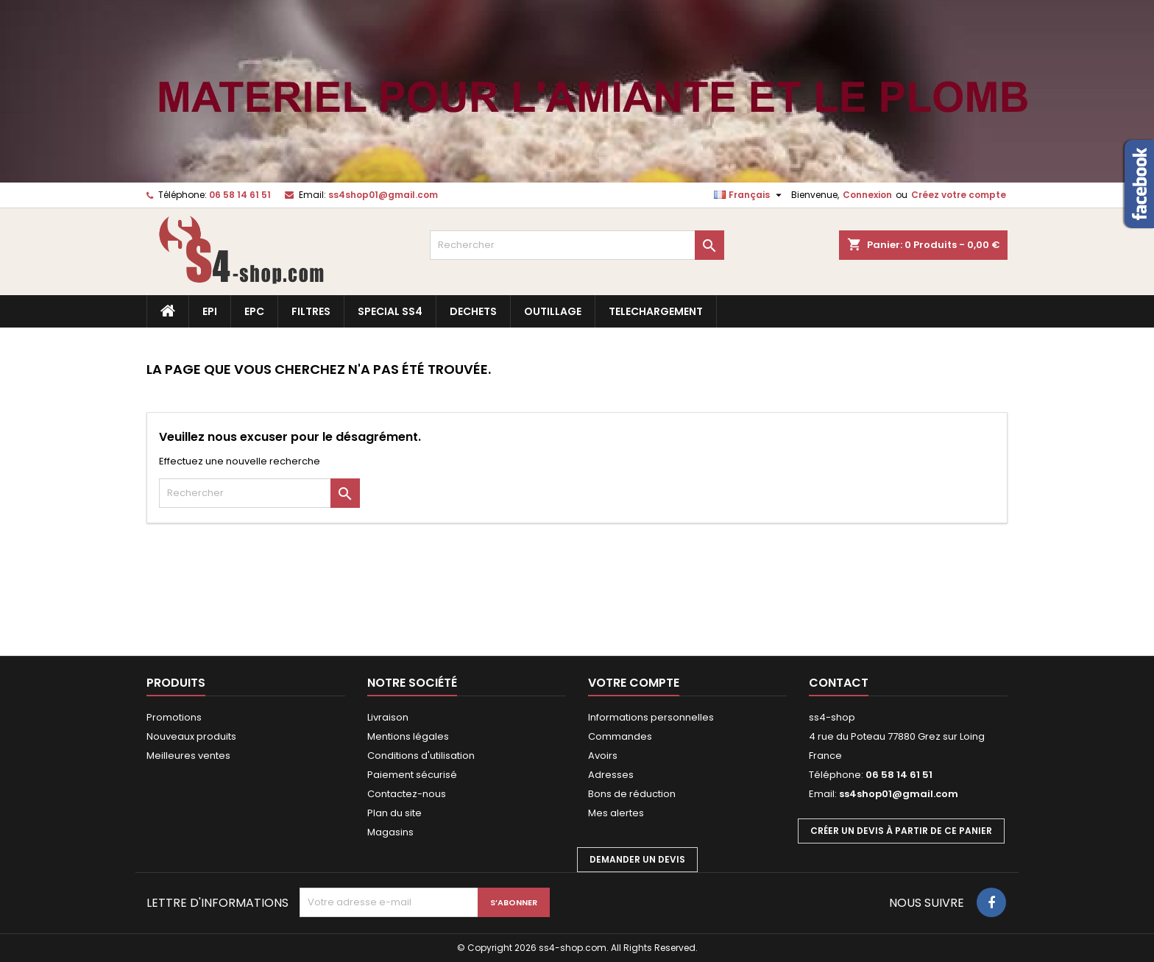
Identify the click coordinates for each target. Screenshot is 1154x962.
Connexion (867, 194)
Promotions (174, 717)
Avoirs (602, 756)
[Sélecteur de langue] (749, 195)
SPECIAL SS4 (390, 311)
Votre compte (633, 682)
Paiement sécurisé (412, 775)
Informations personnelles (651, 717)
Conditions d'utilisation (421, 756)
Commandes (620, 736)
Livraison (387, 717)
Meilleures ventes (188, 756)
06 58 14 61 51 (240, 194)
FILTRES (310, 311)
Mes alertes (616, 813)
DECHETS (473, 311)
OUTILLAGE (552, 311)
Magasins (390, 832)
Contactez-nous (406, 794)
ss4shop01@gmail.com (383, 194)
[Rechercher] (577, 245)
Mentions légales (408, 736)
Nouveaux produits (191, 736)
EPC (254, 311)
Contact (838, 682)
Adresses (611, 775)
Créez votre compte (958, 194)
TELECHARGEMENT (656, 311)
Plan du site (394, 813)
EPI (209, 311)
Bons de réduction (632, 794)
